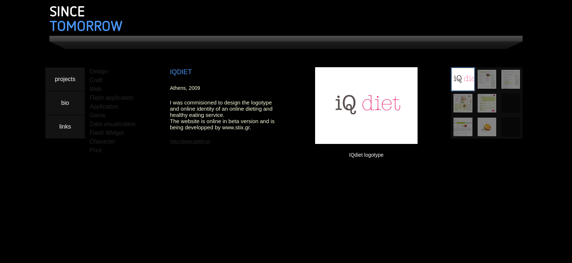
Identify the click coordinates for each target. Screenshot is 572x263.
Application (104, 106)
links (65, 126)
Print (96, 150)
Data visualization (112, 124)
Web (96, 89)
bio (65, 103)
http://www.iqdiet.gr (190, 141)
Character (102, 141)
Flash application (112, 98)
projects (65, 79)
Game (98, 115)
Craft (96, 80)
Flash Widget (107, 133)
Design (99, 71)
